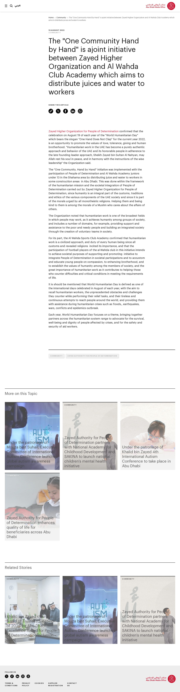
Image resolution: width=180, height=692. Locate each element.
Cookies (39, 683)
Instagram (23, 676)
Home (51, 17)
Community (61, 17)
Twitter (58, 111)
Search (11, 5)
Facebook (65, 111)
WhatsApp (80, 111)
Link (51, 111)
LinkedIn (73, 111)
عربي (18, 5)
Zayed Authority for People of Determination (92, 356)
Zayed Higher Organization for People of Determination (84, 131)
